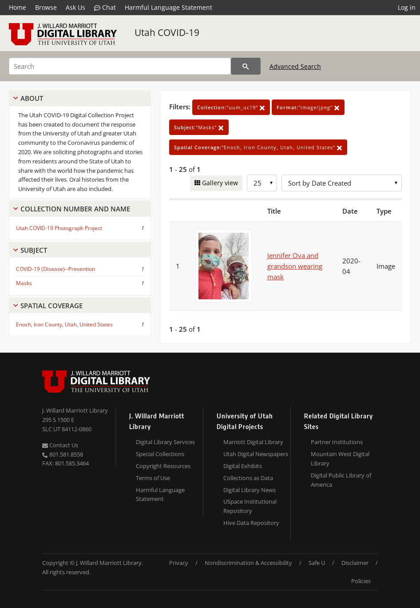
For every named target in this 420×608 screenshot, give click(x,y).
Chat (105, 7)
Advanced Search (295, 66)
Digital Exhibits (242, 466)
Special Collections (160, 454)
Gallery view (219, 183)
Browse (46, 7)
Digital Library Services (165, 442)
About (31, 98)
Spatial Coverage (51, 305)
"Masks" (199, 127)
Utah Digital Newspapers (255, 454)
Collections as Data (248, 478)
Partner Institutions (337, 442)
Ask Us (75, 7)
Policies (361, 581)
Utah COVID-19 (167, 32)
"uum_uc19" (231, 107)
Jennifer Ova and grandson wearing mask (294, 266)
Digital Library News (249, 490)
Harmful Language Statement (168, 7)
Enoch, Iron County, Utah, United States (64, 324)
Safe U (317, 563)
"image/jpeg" (308, 107)
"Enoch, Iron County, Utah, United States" (258, 147)
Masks (24, 283)
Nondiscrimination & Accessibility (248, 563)
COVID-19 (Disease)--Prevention (55, 269)
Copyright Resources (163, 466)
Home (17, 7)
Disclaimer (354, 563)
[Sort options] (341, 183)
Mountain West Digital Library (340, 458)
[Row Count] (262, 183)
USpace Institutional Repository (250, 506)
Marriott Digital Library (253, 442)
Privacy (178, 563)
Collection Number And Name (75, 208)
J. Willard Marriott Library (75, 410)
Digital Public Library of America (341, 480)
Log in (407, 7)
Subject (33, 250)
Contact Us (60, 445)
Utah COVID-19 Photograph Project (59, 228)
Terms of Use (153, 478)
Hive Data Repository (251, 523)
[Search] (120, 66)
